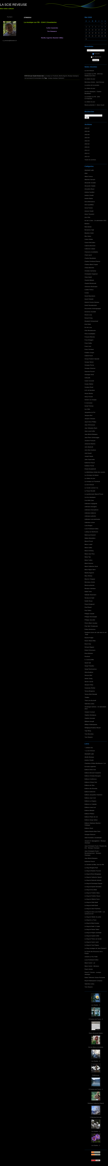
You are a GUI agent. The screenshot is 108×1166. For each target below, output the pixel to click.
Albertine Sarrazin (90, 179)
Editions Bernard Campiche (93, 772)
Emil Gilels (88, 324)
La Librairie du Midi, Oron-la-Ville (94, 864)
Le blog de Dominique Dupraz (93, 883)
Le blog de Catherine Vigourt (93, 877)
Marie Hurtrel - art (90, 963)
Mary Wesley (88, 576)
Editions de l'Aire (89, 785)
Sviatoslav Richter (90, 688)
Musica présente (89, 585)
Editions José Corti (90, 798)
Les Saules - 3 (95, 1061)
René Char (88, 644)
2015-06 (87, 131)
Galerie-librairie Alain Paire (92, 831)
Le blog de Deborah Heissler (93, 880)
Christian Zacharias (90, 271)
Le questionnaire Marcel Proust (94, 494)
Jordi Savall (88, 453)
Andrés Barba (89, 198)
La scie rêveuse (89, 70)
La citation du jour (90, 79)
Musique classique (90, 588)
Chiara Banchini (89, 267)
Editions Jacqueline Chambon (93, 794)
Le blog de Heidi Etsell (91, 905)
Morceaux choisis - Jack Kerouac (94, 82)
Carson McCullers (90, 242)
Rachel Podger (89, 637)
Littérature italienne (90, 513)
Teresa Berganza (90, 691)
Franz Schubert (89, 349)
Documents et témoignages (93, 308)
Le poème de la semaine (92, 85)
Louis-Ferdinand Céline (91, 528)
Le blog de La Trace (90, 920)
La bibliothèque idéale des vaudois (95, 472)
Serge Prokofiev (89, 666)
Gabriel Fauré (89, 355)
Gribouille (87, 377)
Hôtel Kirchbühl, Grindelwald (93, 837)
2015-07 (87, 128)
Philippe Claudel (89, 613)
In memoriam (88, 403)
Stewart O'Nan (89, 684)
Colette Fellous (89, 289)
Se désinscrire (96, 56)
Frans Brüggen (89, 340)
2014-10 (87, 156)
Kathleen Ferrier (89, 465)
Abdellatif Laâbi (89, 170)
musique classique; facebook (55, 78)
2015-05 (87, 134)
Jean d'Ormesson (90, 425)
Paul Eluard (88, 607)
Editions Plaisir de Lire (91, 817)
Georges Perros (89, 365)
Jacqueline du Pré (90, 412)
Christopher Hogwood (91, 274)
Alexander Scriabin (90, 182)
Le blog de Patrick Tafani (92, 929)
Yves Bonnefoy (89, 734)
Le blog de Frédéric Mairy (92, 893)
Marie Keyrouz (89, 563)
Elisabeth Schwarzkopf (91, 321)
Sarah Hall (88, 662)
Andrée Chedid (89, 195)
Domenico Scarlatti (90, 311)
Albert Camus (89, 176)
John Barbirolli (89, 447)
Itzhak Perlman (89, 406)
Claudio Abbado (89, 280)
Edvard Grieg (88, 318)
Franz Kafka (88, 343)
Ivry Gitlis (87, 409)
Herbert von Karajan (91, 399)
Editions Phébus (89, 813)
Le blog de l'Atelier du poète (93, 917)
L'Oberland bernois (95, 1117)
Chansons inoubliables (91, 252)
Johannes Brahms (90, 443)
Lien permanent (28, 78)
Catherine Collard (90, 248)
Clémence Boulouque (91, 286)
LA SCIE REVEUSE (13, 4)
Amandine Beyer (89, 189)
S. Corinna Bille (89, 659)
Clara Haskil (88, 277)
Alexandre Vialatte (90, 186)
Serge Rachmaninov (91, 669)
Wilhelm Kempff (89, 721)
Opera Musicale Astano (96, 1033)
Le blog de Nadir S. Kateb (92, 926)
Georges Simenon (90, 368)
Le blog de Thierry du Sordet (93, 939)
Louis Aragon (88, 525)
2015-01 (87, 147)
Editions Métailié (89, 810)
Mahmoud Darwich (90, 535)
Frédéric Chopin (89, 352)
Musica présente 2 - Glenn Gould (94, 105)
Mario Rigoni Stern (90, 569)
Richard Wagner (89, 647)
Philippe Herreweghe (91, 616)
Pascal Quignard (89, 604)
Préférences (95, 1075)
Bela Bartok (88, 226)
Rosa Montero (89, 653)
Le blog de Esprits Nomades (93, 886)
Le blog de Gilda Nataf (91, 902)
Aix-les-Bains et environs (95, 1047)
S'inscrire (96, 53)
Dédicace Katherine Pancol (96, 1103)
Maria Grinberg (89, 550)
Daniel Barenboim (90, 296)
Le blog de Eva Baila (91, 889)
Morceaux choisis (90, 582)
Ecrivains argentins (90, 766)
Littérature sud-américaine (92, 519)
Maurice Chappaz (90, 579)
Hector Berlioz (89, 393)
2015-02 (87, 144)
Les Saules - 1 (95, 1131)
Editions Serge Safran (91, 820)
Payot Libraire (89, 969)
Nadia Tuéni (88, 591)
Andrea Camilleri (89, 192)
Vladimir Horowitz (90, 718)
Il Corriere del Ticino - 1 (96, 1089)
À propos (9, 17)
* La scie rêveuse (90, 750)
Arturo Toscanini (89, 214)
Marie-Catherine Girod (91, 566)
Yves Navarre (89, 737)
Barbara (87, 223)
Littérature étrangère (91, 506)
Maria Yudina (88, 560)
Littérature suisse (90, 522)
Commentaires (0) (38, 78)
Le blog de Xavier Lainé (92, 942)
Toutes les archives (90, 159)
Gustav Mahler (89, 384)
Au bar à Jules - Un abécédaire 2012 (95, 220)
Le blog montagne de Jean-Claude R (95, 948)
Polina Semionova (90, 629)
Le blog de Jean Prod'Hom (92, 908)
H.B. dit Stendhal (90, 390)
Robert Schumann (90, 650)
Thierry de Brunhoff (90, 700)
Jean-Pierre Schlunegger (92, 437)
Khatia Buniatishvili (90, 469)
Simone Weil (88, 675)
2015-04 (87, 137)
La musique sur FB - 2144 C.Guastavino (40, 22)
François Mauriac (90, 337)
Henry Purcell (89, 396)
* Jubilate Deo (89, 747)
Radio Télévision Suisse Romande (95, 977)
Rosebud (87, 656)
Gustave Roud (89, 387)
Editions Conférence (91, 779)
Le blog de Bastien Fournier (93, 870)
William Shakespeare (91, 724)
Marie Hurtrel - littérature (92, 966)
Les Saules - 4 (95, 1005)
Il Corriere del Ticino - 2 (96, 1019)
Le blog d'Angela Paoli (91, 867)
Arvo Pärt (87, 217)
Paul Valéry (88, 610)
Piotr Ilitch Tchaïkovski (91, 626)
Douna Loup (88, 314)
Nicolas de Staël (89, 598)
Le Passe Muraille (90, 491)
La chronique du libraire (92, 475)
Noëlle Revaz (89, 601)
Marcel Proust (89, 541)
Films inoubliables (90, 333)
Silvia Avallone (89, 672)
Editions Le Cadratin (91, 804)
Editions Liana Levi (90, 807)
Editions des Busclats (91, 788)
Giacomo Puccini (90, 371)
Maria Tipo (88, 557)
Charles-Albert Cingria (91, 264)
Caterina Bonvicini (90, 245)
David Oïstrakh (89, 299)
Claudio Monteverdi (90, 283)
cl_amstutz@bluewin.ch (10, 40)
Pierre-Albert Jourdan (91, 623)
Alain (86, 173)
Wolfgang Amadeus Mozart (93, 727)
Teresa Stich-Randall (91, 694)
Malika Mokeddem (90, 538)
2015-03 (87, 141)
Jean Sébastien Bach (91, 428)
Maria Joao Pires (90, 554)
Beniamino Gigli (89, 230)
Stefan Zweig (88, 678)
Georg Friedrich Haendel (92, 359)
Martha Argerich (89, 572)
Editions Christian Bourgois (93, 776)
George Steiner (89, 362)
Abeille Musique (89, 757)
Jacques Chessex (90, 418)
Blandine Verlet (89, 233)
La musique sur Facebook (92, 481)
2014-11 (87, 153)
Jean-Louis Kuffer (90, 431)
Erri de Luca (88, 327)
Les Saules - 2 (95, 1145)
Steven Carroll (89, 681)
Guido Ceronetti (89, 380)
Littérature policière (90, 516)
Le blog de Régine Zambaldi (93, 932)
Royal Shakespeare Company (93, 980)
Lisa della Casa (89, 500)
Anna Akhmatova (90, 201)
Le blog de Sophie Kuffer (92, 935)
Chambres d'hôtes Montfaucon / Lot (95, 763)
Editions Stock (89, 828)
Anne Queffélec (89, 204)
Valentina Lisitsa (89, 703)
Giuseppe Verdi (89, 374)
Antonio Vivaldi (89, 211)
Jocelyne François (90, 440)
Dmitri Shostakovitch (91, 305)
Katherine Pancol (90, 462)
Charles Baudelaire (90, 258)
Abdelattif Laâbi (89, 754)
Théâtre (87, 697)
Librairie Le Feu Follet (91, 956)
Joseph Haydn (89, 456)
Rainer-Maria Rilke (90, 640)
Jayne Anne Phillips (90, 421)
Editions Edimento (90, 791)
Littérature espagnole (91, 503)
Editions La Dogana (90, 801)
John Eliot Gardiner (90, 450)
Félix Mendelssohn (90, 330)
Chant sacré (88, 255)
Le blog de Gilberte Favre (92, 899)
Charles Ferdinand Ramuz (92, 261)
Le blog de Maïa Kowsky (92, 923)
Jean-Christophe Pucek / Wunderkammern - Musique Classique (93, 853)
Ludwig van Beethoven (91, 531)
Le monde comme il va (91, 488)
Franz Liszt (88, 346)
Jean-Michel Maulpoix (91, 434)
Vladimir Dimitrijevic (90, 715)
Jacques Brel (88, 415)
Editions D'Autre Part (91, 782)
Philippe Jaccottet (90, 620)
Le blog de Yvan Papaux (92, 945)
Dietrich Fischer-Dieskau (92, 302)
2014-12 (87, 150)
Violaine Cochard (90, 712)
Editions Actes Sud (90, 769)
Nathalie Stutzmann (90, 594)
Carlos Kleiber (89, 239)
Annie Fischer (89, 208)
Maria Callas (88, 547)
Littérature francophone (91, 509)
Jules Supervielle (90, 459)
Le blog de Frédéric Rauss (92, 896)
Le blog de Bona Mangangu (93, 874)
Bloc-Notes (88, 236)
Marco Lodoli (88, 544)
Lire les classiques (90, 497)
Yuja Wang (88, 730)
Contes (87, 292)
